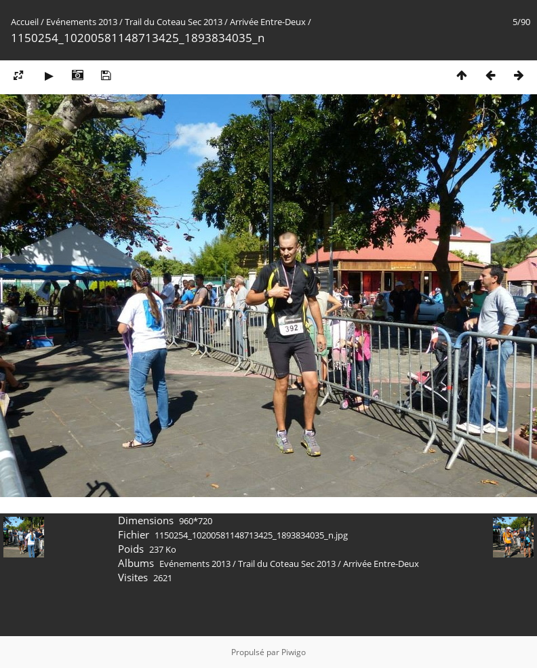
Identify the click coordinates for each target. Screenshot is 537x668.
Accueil (25, 22)
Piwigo (293, 652)
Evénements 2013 (81, 22)
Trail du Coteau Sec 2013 (173, 22)
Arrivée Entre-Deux (268, 22)
